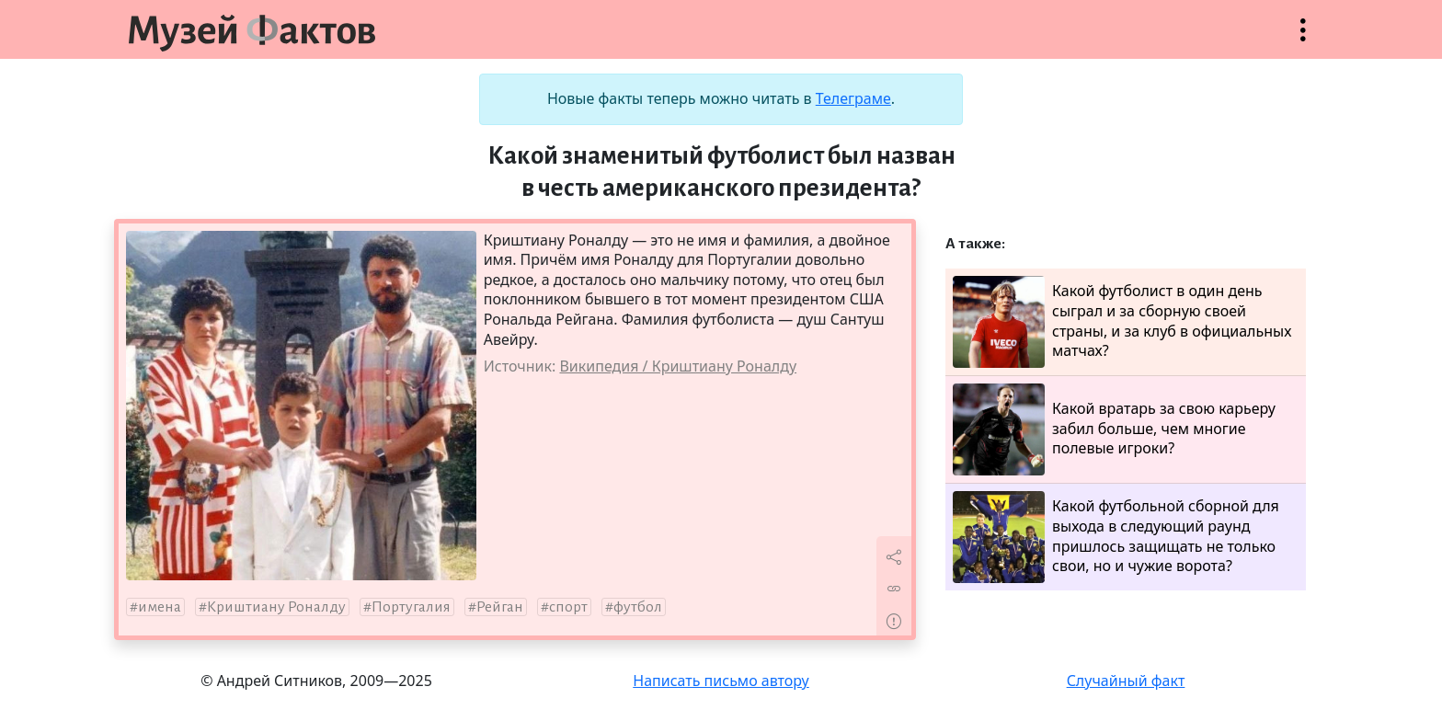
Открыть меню (1303, 39)
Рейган (499, 607)
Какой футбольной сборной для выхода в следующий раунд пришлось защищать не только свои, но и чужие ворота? (1116, 537)
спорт (568, 607)
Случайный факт (1126, 680)
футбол (637, 607)
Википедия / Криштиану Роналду (677, 366)
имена (159, 607)
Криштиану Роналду (276, 607)
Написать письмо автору (721, 680)
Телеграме (853, 98)
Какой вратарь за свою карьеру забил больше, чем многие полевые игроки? (1114, 429)
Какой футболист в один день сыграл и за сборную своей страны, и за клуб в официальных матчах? (1122, 322)
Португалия (411, 607)
